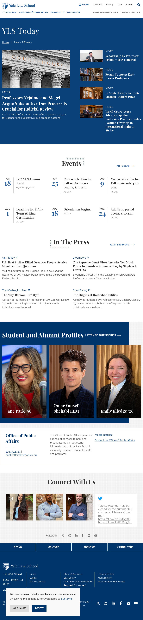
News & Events (130, 12)
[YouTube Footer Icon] (136, 603)
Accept (39, 608)
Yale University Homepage (111, 581)
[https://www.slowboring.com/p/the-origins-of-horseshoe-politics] (107, 300)
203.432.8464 (13, 451)
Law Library (70, 578)
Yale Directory (104, 578)
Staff (119, 4)
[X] (62, 536)
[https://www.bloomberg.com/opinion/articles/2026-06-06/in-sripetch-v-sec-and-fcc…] (107, 269)
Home (5, 42)
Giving (18, 547)
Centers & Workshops (104, 12)
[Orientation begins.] (71, 215)
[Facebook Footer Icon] (121, 603)
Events (33, 578)
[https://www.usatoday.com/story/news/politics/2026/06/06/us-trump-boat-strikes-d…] (36, 269)
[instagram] (69, 536)
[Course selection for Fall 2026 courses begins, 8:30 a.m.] (71, 185)
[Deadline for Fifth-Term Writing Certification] (24, 215)
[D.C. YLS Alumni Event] (24, 185)
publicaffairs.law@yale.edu (21, 455)
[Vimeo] (89, 536)
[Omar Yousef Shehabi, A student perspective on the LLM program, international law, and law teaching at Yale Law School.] (71, 381)
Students (97, 4)
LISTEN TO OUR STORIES (100, 335)
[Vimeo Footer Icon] (128, 603)
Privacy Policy (82, 602)
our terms (66, 598)
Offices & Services (73, 574)
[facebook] (83, 536)
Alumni (129, 4)
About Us (89, 547)
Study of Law (9, 12)
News (32, 574)
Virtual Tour (125, 547)
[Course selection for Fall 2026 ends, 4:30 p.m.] (118, 185)
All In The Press (120, 244)
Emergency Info (105, 574)
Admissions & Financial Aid (33, 12)
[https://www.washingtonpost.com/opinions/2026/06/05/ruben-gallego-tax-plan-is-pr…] (36, 300)
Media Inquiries (104, 434)
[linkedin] (76, 536)
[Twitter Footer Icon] (98, 603)
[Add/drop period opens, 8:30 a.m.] (118, 215)
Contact (53, 547)
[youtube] (95, 536)
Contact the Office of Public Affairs (115, 440)
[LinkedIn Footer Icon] (113, 603)
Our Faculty (57, 12)
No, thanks (19, 608)
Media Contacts (38, 581)
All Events (123, 165)
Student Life (73, 12)
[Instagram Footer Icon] (105, 603)
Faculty (109, 4)
